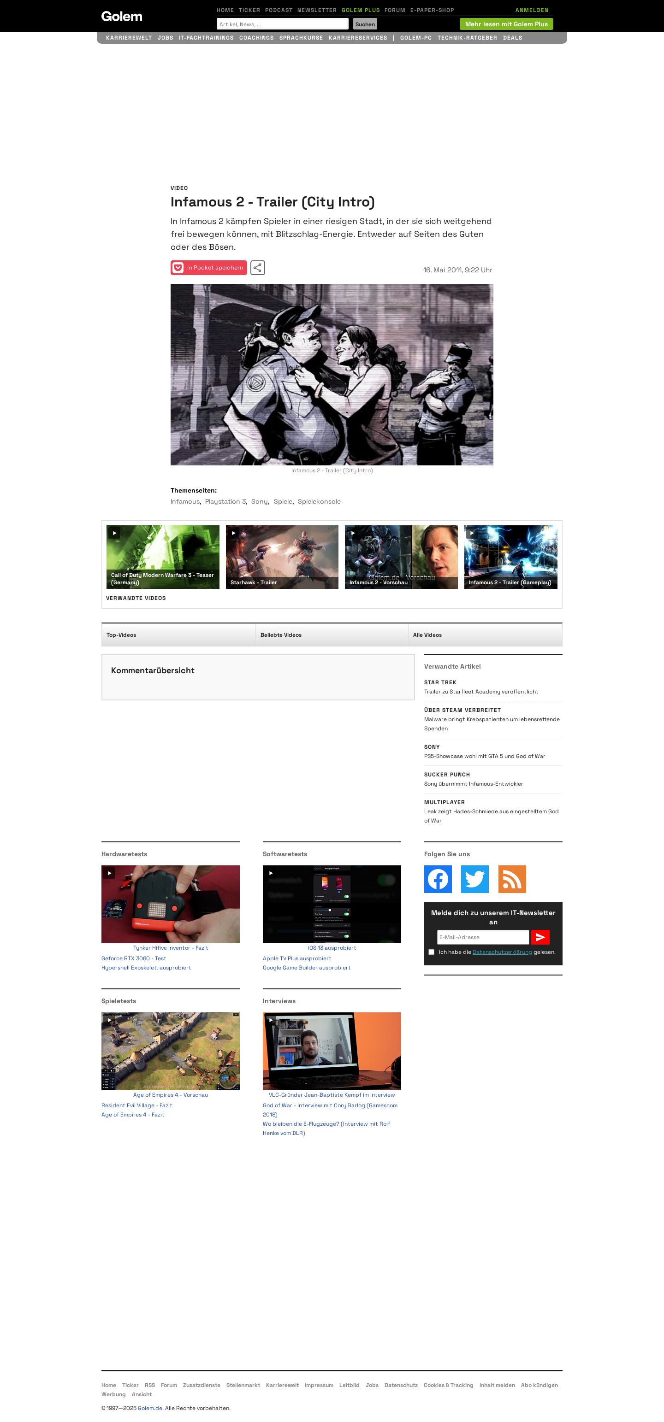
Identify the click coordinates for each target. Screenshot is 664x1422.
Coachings (256, 37)
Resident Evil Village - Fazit (136, 1105)
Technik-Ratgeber (468, 37)
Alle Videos (427, 635)
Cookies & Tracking (449, 1385)
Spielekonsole (319, 501)
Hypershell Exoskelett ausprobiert (146, 967)
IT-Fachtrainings (206, 37)
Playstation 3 (225, 501)
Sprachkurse (301, 37)
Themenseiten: (194, 490)
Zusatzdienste (201, 1385)
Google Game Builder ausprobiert (307, 967)
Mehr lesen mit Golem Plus (506, 24)
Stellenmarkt (243, 1385)
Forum (395, 10)
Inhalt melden (497, 1385)
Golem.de (150, 1408)
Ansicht (142, 1394)
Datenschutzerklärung (502, 952)
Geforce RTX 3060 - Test (133, 958)
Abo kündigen (539, 1385)
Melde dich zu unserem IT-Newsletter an (493, 917)
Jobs (165, 37)
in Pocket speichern (207, 267)
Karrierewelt (129, 37)
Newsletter (317, 10)
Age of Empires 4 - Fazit (133, 1114)
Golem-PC (416, 37)
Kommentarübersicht (153, 670)
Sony (259, 501)
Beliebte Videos (281, 635)
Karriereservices (358, 37)
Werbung (113, 1394)
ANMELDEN (532, 10)
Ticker (250, 10)
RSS (150, 1385)
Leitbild (349, 1385)
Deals (512, 37)
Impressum (319, 1385)
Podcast (279, 10)
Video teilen (257, 267)
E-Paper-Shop (432, 10)
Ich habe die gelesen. (497, 952)
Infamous (185, 501)
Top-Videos (121, 635)
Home (225, 10)
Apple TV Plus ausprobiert (297, 958)
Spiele (283, 501)
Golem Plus (361, 10)
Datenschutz (401, 1385)
